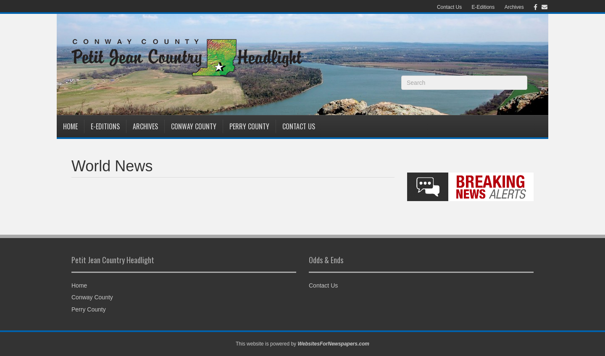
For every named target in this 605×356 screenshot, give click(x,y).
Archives (514, 7)
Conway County (193, 126)
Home (70, 126)
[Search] (464, 83)
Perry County (249, 126)
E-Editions (483, 7)
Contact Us (449, 7)
